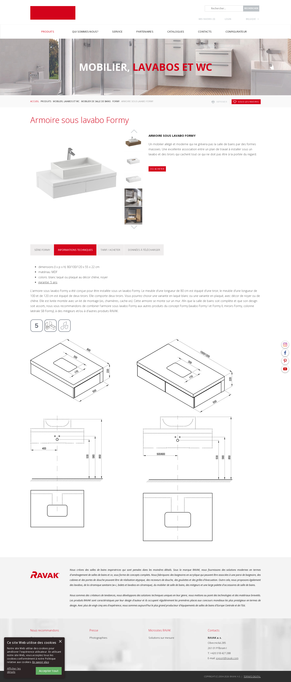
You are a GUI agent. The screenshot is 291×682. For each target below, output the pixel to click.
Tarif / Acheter (110, 250)
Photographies (98, 638)
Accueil (34, 101)
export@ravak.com (227, 658)
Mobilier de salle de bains (96, 101)
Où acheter (157, 168)
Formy (115, 101)
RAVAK (52, 13)
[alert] (34, 657)
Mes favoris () (207, 19)
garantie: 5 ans (47, 282)
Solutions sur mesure (161, 638)
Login (228, 19)
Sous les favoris (248, 101)
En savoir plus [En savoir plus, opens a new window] (40, 662)
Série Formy (42, 250)
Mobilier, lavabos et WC (66, 101)
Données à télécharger (144, 250)
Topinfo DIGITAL (252, 676)
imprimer (221, 101)
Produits (46, 101)
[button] (18, 670)
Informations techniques (75, 250)
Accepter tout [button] (48, 671)
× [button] (60, 641)
